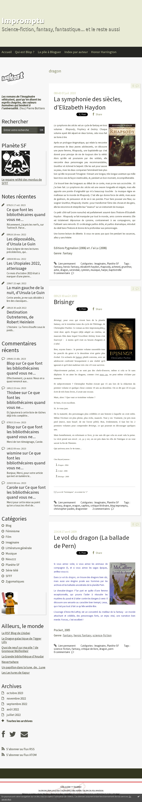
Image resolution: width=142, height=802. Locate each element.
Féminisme (13, 531)
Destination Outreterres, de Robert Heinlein (20, 317)
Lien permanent (64, 263)
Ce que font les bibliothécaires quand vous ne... (26, 214)
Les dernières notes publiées (71, 790)
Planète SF (13, 565)
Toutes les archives (19, 721)
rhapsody (105, 266)
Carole (12, 487)
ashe (56, 270)
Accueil (7, 52)
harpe (104, 270)
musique (95, 270)
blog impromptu (119, 505)
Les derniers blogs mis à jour (49, 790)
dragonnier (81, 508)
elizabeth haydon (89, 266)
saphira (85, 505)
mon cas (104, 374)
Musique (11, 553)
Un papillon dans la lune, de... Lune (23, 667)
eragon (76, 505)
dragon (64, 270)
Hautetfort (77, 786)
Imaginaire (12, 542)
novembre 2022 (16, 698)
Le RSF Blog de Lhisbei (16, 633)
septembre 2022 (17, 704)
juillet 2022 (14, 715)
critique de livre (89, 648)
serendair (74, 270)
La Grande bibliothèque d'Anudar (23, 656)
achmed (116, 266)
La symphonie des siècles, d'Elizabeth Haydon (88, 103)
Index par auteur (76, 52)
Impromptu (23, 20)
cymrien (85, 270)
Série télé (12, 570)
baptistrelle (115, 270)
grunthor (126, 266)
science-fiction (102, 635)
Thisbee (14, 392)
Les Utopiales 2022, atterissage (24, 266)
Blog (8, 525)
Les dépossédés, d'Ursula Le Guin (21, 241)
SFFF (9, 576)
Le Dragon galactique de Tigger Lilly (21, 640)
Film (8, 537)
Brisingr (64, 302)
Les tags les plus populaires (93, 790)
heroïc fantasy (82, 635)
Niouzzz (11, 559)
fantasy (58, 266)
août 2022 (13, 709)
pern (110, 648)
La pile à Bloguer (49, 52)
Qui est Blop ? (24, 52)
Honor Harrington (103, 52)
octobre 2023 (15, 693)
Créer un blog (65, 786)
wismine (14, 453)
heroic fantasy (71, 266)
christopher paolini (64, 508)
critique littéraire (99, 505)
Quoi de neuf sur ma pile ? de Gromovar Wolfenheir (20, 649)
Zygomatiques (15, 581)
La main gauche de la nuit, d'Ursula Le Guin (26, 290)
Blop (11, 363)
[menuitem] (8, 52)
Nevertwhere (10, 662)
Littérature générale (19, 548)
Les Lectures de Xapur (16, 673)
